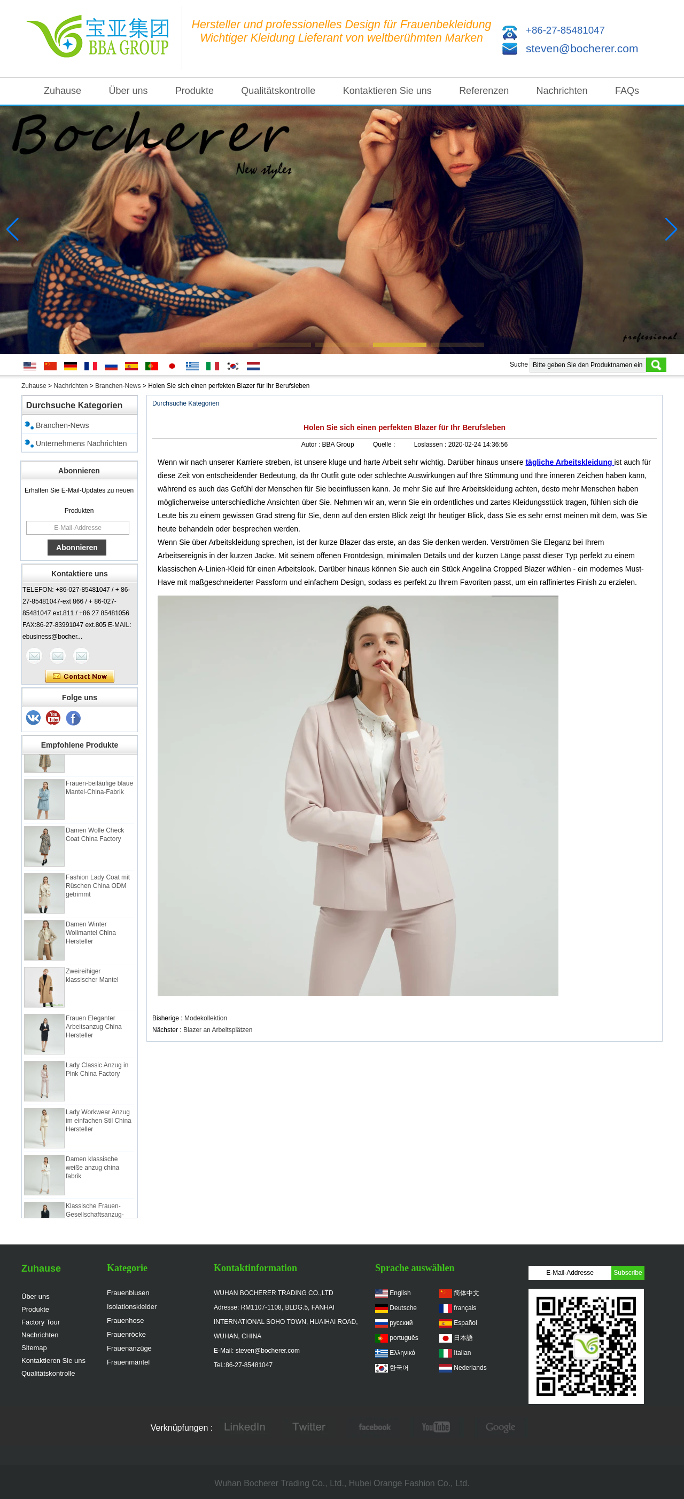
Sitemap (34, 1348)
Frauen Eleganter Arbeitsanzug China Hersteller (94, 1030)
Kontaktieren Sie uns (387, 90)
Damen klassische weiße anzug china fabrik (92, 1171)
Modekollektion (205, 1018)
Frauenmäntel (128, 1362)
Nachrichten (562, 90)
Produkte (194, 90)
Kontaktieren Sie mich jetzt (79, 677)
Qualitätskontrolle (278, 90)
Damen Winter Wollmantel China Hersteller (91, 936)
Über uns (127, 90)
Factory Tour (40, 1322)
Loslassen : (431, 444)
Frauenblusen (128, 1293)
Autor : (311, 444)
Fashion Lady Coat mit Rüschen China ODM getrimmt (98, 889)
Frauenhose (125, 1320)
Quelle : (385, 444)
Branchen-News (118, 386)
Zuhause (62, 90)
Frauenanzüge (129, 1348)
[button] (226, 345)
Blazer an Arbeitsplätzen (217, 1030)
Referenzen (484, 90)
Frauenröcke (126, 1334)
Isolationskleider (132, 1307)
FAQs (627, 90)
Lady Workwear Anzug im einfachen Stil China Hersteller (98, 1124)
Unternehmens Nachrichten (81, 443)
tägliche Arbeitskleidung (569, 462)
